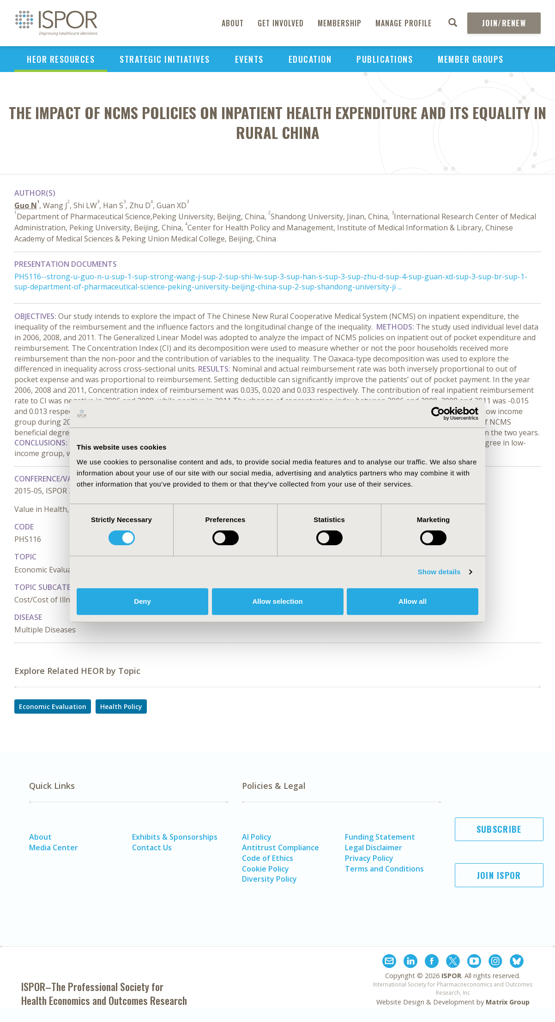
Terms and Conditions (384, 869)
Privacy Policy (369, 858)
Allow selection (277, 601)
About (233, 23)
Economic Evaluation (52, 706)
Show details (439, 572)
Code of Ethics (267, 858)
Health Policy (121, 706)
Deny (142, 601)
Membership (340, 23)
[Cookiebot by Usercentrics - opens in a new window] (438, 414)
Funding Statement (380, 837)
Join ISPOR (499, 875)
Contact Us (152, 847)
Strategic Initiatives (165, 59)
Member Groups (471, 59)
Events (249, 59)
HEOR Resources (61, 59)
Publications (384, 59)
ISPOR (451, 975)
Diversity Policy (269, 879)
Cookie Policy (265, 869)
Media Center (53, 847)
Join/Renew (504, 23)
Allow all (412, 601)
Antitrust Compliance (280, 847)
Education (310, 59)
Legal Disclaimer (373, 847)
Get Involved (281, 23)
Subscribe (499, 829)
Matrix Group (508, 1002)
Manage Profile (403, 23)
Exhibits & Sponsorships (174, 837)
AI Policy (256, 837)
